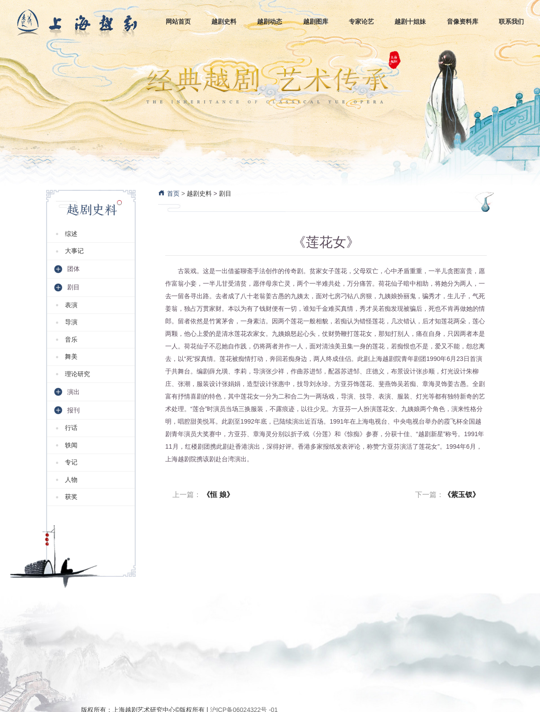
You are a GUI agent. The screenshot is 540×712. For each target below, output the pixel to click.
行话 (71, 427)
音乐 (71, 339)
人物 (71, 479)
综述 (71, 233)
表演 (71, 305)
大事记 (74, 250)
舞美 (71, 356)
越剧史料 (199, 193)
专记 (71, 462)
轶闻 (71, 445)
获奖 (71, 496)
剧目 (225, 193)
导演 (71, 322)
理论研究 (77, 373)
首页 (169, 193)
